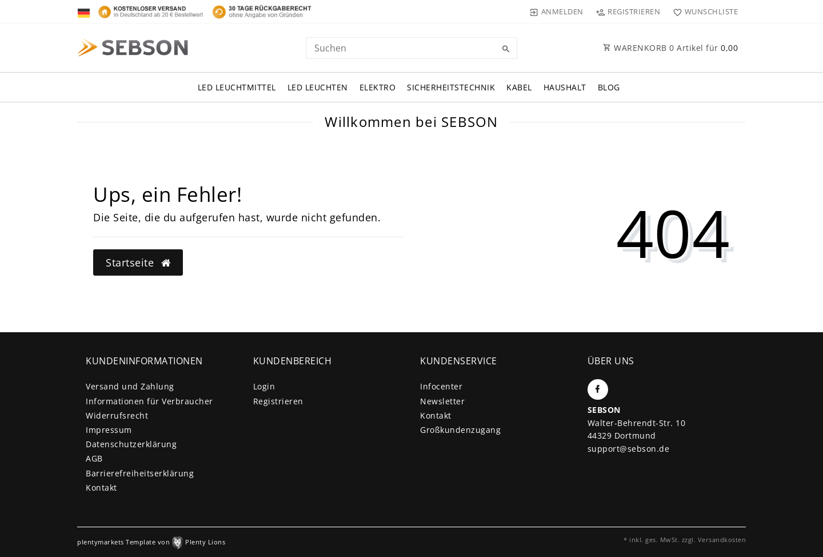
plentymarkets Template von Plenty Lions (151, 542)
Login (264, 386)
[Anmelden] (557, 11)
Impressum (109, 429)
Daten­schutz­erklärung (131, 444)
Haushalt (565, 87)
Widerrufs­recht (117, 415)
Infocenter (441, 386)
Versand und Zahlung (130, 386)
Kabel (519, 87)
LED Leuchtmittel (237, 87)
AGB (94, 458)
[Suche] (506, 49)
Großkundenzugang (460, 429)
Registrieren (278, 401)
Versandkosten (722, 539)
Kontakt (101, 487)
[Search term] (411, 48)
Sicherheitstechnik (451, 87)
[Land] (85, 11)
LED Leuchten (317, 87)
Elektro (377, 87)
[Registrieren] (628, 11)
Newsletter (442, 401)
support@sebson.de (629, 448)
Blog (609, 87)
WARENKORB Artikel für (670, 47)
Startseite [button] (138, 262)
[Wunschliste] (703, 11)
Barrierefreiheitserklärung (140, 473)
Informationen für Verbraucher (149, 401)
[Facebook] (598, 389)
